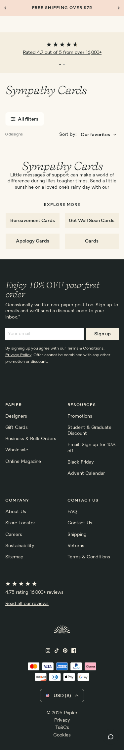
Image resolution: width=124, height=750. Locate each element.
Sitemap (14, 557)
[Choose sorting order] (98, 135)
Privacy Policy (18, 355)
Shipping (77, 534)
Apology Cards (32, 241)
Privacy (62, 720)
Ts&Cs (62, 727)
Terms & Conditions (85, 349)
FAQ (72, 511)
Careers (13, 534)
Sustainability (19, 546)
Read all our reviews (27, 603)
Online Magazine (23, 461)
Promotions (79, 416)
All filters (24, 119)
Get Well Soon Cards (91, 220)
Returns (75, 546)
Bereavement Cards (32, 220)
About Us (15, 511)
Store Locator (20, 523)
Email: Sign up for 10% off (91, 447)
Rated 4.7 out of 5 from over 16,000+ (62, 52)
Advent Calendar (86, 473)
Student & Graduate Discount (89, 430)
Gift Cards (16, 427)
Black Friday (80, 462)
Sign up (102, 334)
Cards (92, 241)
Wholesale (16, 450)
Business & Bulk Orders (30, 438)
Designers (16, 416)
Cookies (62, 735)
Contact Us (79, 523)
